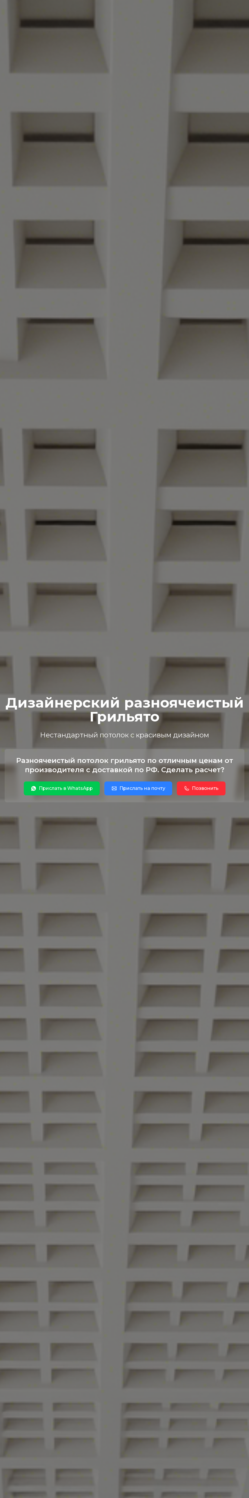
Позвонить (201, 788)
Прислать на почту (138, 788)
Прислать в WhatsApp (62, 788)
